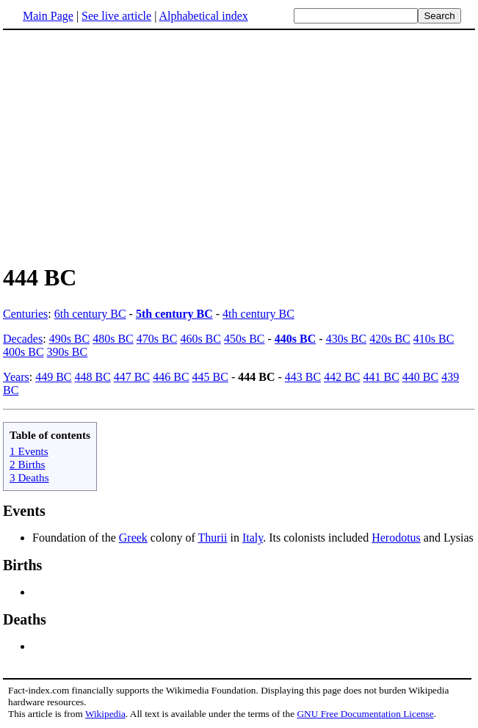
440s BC (295, 338)
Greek (133, 537)
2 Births (28, 464)
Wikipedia (105, 713)
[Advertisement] (239, 146)
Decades (23, 338)
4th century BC (258, 313)
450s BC (244, 338)
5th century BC (174, 313)
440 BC (420, 377)
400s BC (23, 352)
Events (24, 511)
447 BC (132, 377)
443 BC (303, 377)
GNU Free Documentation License (365, 713)
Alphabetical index (203, 16)
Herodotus (396, 537)
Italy (252, 537)
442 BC (342, 377)
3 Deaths (29, 477)
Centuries (25, 313)
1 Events (29, 451)
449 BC (53, 377)
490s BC (69, 338)
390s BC (67, 352)
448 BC (93, 377)
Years (16, 377)
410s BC (434, 338)
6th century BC (90, 313)
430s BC (346, 338)
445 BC (210, 377)
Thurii (212, 537)
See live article (116, 16)
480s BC (113, 338)
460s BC (200, 338)
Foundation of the (75, 537)
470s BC (157, 338)
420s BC (389, 338)
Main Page (48, 16)
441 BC (381, 377)
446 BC (171, 377)
